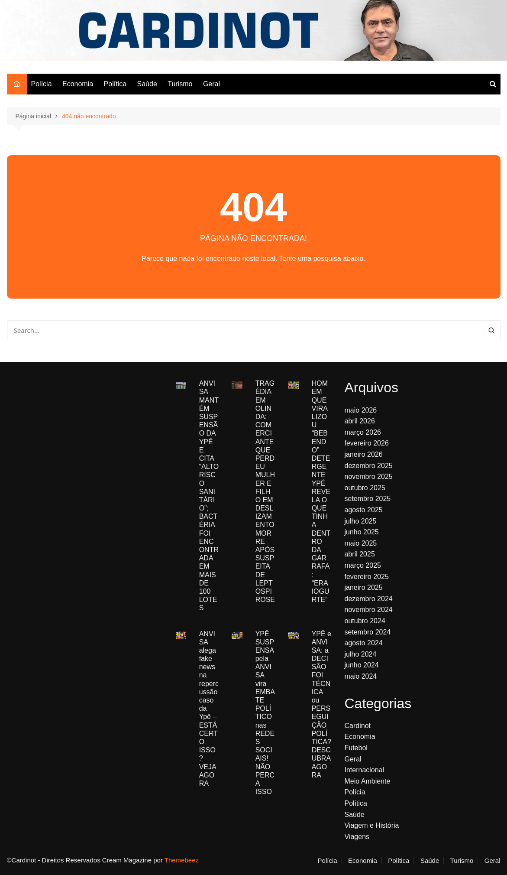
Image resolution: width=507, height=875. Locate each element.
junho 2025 (362, 532)
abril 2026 (360, 421)
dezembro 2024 (369, 598)
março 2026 (363, 432)
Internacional (364, 770)
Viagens (357, 836)
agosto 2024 (364, 643)
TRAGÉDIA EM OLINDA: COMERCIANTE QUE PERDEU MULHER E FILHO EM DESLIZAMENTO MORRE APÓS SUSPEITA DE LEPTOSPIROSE (265, 491)
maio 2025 (361, 543)
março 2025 (363, 565)
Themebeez (182, 860)
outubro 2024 (365, 621)
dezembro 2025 (369, 465)
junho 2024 (362, 665)
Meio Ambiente (368, 781)
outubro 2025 (365, 487)
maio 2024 (361, 676)
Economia (77, 84)
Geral (211, 84)
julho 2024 (361, 654)
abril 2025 (360, 554)
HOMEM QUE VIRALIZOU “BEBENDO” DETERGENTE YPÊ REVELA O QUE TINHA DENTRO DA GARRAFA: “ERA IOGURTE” (321, 491)
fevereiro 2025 (367, 576)
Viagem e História (372, 825)
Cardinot (358, 725)
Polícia (41, 84)
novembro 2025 (369, 476)
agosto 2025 (364, 510)
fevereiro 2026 (367, 443)
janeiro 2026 (364, 454)
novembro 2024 (369, 609)
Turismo (180, 84)
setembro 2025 (368, 498)
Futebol (356, 747)
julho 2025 (361, 521)
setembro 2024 (368, 632)
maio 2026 (361, 410)
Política (115, 84)
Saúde (147, 84)
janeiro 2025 (364, 587)
